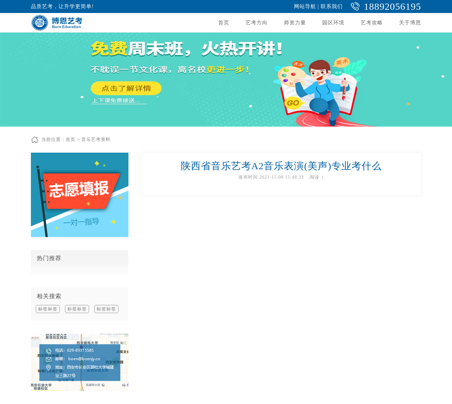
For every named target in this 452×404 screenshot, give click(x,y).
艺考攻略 (372, 22)
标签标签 (48, 309)
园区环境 (333, 22)
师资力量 (295, 22)
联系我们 (332, 6)
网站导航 (305, 6)
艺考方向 (257, 22)
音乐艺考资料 (96, 139)
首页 (223, 22)
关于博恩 (410, 22)
